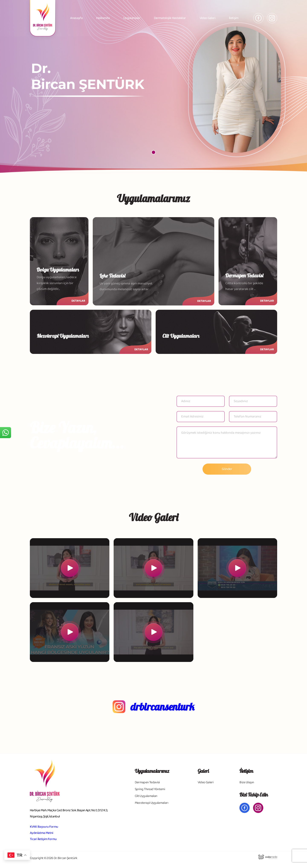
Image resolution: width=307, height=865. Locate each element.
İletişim (234, 18)
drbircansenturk (162, 706)
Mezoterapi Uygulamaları (151, 802)
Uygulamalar (131, 18)
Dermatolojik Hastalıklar (170, 18)
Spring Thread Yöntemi (150, 789)
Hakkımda (103, 18)
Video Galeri (207, 18)
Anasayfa (76, 18)
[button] (153, 152)
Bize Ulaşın (246, 782)
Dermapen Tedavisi (147, 782)
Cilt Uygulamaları (146, 796)
